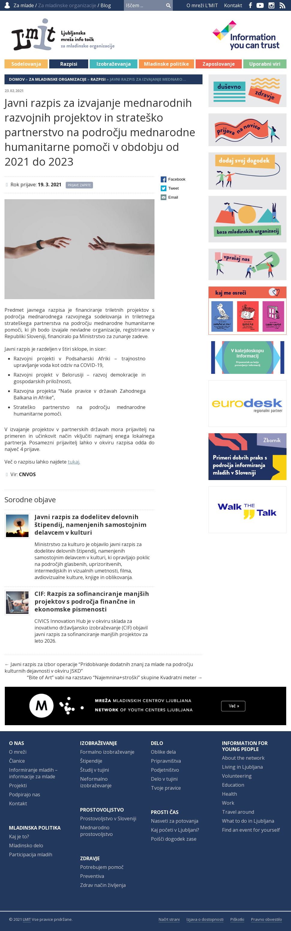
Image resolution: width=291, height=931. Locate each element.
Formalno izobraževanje (107, 752)
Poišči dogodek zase (173, 839)
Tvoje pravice (166, 788)
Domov (17, 79)
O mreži (17, 752)
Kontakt (233, 5)
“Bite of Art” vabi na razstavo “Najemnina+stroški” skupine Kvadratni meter (111, 677)
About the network (243, 758)
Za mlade (24, 5)
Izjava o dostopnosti (205, 919)
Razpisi (68, 64)
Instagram (271, 5)
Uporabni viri (264, 64)
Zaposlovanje (218, 64)
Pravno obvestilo (266, 919)
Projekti (18, 785)
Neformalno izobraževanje (96, 782)
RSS (282, 5)
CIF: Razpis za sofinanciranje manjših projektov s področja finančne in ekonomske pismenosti (91, 601)
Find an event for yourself (251, 830)
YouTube (260, 5)
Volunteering (237, 776)
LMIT (27, 919)
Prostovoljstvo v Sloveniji (108, 818)
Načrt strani (169, 919)
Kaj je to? (19, 836)
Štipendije (91, 761)
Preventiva (92, 876)
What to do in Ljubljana (248, 821)
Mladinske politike (166, 64)
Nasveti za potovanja (174, 821)
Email (173, 197)
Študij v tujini (94, 770)
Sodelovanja (26, 64)
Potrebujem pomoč (102, 867)
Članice (17, 761)
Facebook (250, 5)
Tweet (173, 188)
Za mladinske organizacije (57, 79)
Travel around (238, 812)
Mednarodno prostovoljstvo (96, 830)
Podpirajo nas (24, 794)
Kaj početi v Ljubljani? (175, 830)
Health (229, 794)
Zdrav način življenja (103, 885)
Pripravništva (166, 761)
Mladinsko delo (26, 845)
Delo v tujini (164, 779)
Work (228, 803)
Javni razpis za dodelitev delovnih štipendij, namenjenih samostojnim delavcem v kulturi (90, 524)
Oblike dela (163, 752)
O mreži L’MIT (202, 5)
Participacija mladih (30, 854)
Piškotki (237, 919)
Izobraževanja (114, 64)
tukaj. (74, 461)
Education (233, 785)
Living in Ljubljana (242, 767)
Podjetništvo (165, 770)
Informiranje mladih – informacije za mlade (33, 773)
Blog (105, 5)
